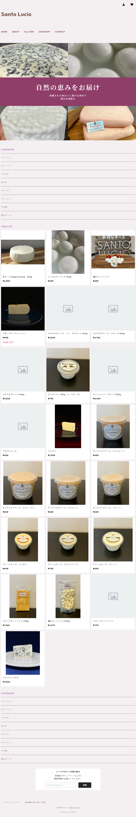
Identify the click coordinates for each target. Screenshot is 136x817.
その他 (4, 207)
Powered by (68, 812)
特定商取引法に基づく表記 (35, 802)
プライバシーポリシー (12, 802)
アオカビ (5, 174)
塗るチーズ (6, 215)
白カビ (4, 182)
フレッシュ (6, 157)
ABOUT (15, 32)
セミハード (6, 166)
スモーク (5, 190)
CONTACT (60, 32)
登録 (85, 785)
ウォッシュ (6, 199)
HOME (4, 32)
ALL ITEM (29, 32)
